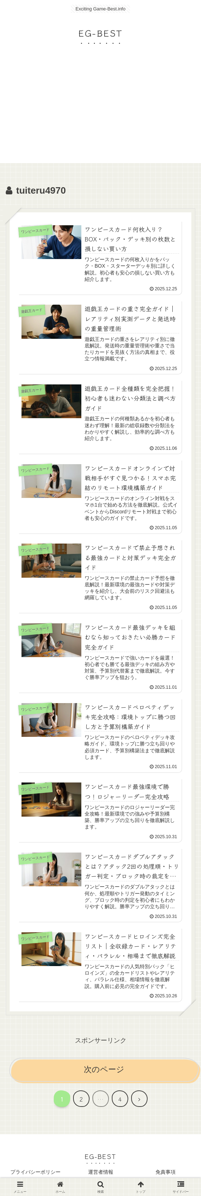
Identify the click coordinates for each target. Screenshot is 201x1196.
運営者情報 (100, 1173)
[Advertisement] (100, 113)
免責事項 (165, 1173)
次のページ (104, 1070)
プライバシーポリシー (35, 1173)
